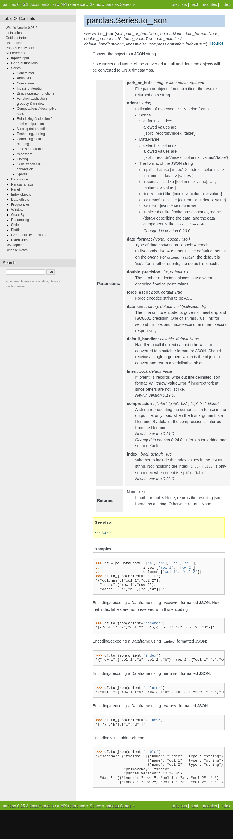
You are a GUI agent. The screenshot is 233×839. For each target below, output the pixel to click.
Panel (15, 189)
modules (209, 4)
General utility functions (28, 235)
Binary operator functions (35, 93)
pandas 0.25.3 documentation (29, 4)
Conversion (25, 83)
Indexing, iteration (30, 88)
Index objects (21, 194)
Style (15, 225)
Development (16, 245)
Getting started (17, 38)
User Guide (14, 43)
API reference (73, 4)
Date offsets (20, 200)
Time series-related (31, 149)
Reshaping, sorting (31, 134)
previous (179, 4)
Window (17, 210)
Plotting (22, 159)
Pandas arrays (22, 184)
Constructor (25, 73)
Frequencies (20, 205)
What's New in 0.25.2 (21, 28)
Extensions (19, 240)
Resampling (20, 220)
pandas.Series (118, 4)
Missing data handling (33, 129)
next (194, 4)
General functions (24, 63)
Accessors (24, 154)
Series (95, 4)
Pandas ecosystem (20, 48)
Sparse (22, 174)
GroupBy (17, 215)
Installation (14, 33)
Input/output (20, 58)
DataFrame (19, 179)
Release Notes (17, 250)
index (225, 4)
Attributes (24, 78)
